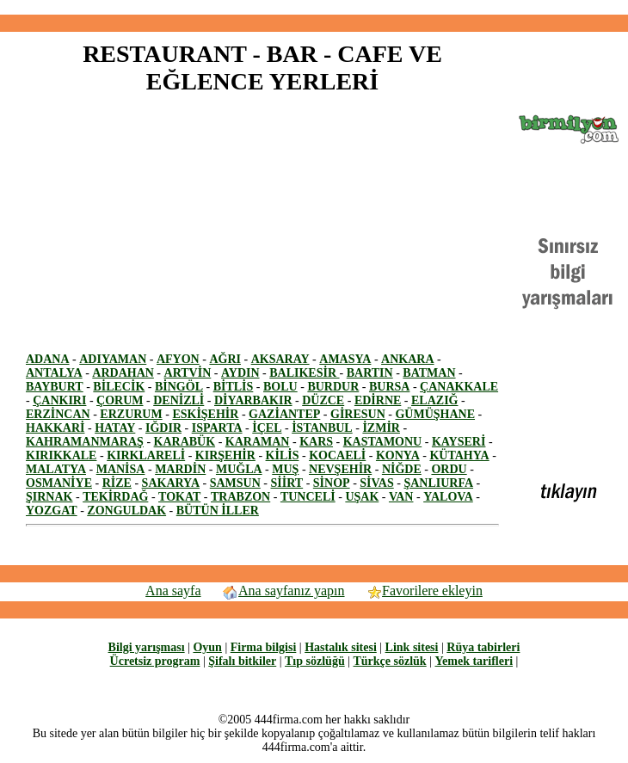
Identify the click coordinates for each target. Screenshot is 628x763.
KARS (316, 441)
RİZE (117, 483)
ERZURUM (131, 414)
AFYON (178, 359)
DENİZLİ (178, 400)
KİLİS (282, 455)
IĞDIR (163, 427)
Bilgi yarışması (146, 647)
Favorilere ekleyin (424, 590)
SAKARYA (171, 483)
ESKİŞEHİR (205, 414)
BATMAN (429, 372)
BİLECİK (119, 386)
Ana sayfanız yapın (283, 590)
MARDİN (180, 469)
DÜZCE (323, 400)
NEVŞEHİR (340, 469)
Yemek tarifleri (473, 661)
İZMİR (381, 427)
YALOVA (448, 496)
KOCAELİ (337, 455)
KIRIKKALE (61, 455)
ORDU (448, 469)
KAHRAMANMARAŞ (85, 441)
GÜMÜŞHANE (435, 414)
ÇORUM (119, 400)
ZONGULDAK (126, 510)
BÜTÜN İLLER (217, 510)
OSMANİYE (59, 483)
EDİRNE (377, 400)
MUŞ (285, 469)
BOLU (280, 386)
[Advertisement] (170, 232)
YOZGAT (51, 510)
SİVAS (376, 483)
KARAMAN (257, 441)
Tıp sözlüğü (315, 661)
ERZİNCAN (58, 414)
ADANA (48, 359)
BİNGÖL (179, 386)
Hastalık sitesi (341, 647)
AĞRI (225, 359)
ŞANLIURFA (438, 483)
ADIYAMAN (112, 359)
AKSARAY (280, 359)
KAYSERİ (459, 441)
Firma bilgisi (264, 647)
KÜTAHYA (459, 455)
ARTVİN (188, 372)
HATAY (115, 427)
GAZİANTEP (284, 414)
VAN (401, 496)
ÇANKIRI (59, 400)
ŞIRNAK (49, 496)
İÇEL (266, 427)
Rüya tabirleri (483, 647)
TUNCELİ (308, 496)
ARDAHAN (123, 372)
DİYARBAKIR (253, 400)
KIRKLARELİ (146, 455)
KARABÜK (185, 441)
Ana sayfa (172, 590)
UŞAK (362, 496)
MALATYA (56, 469)
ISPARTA (217, 427)
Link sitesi (412, 647)
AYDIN (240, 372)
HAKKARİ (55, 427)
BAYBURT (54, 386)
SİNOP (331, 483)
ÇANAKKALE (459, 386)
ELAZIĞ (434, 400)
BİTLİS (233, 386)
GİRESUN (357, 414)
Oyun (207, 647)
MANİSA (120, 469)
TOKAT (179, 496)
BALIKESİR (304, 372)
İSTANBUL (322, 427)
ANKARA (407, 359)
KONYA (398, 455)
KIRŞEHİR (225, 455)
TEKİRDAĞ (115, 496)
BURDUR (333, 386)
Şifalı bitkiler (242, 661)
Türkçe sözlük (389, 661)
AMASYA (345, 359)
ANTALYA (54, 372)
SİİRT (287, 483)
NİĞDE (402, 469)
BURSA (389, 386)
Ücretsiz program (155, 661)
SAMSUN (235, 483)
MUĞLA (239, 469)
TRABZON (240, 496)
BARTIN (370, 372)
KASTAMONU (382, 441)
